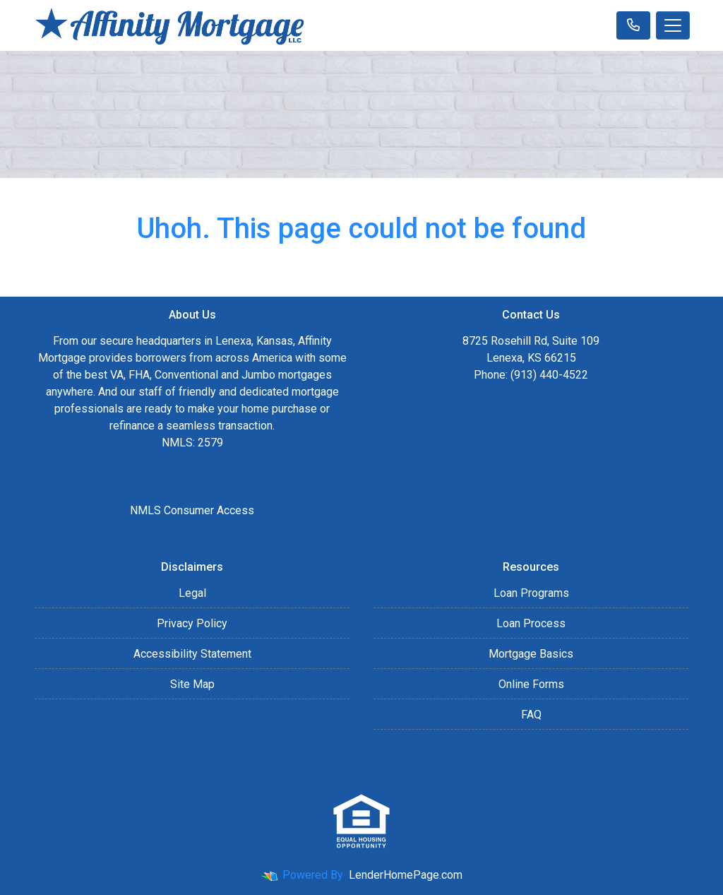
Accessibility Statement (192, 653)
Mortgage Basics (531, 653)
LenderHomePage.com (405, 875)
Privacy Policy (192, 623)
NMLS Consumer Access (192, 510)
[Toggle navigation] (673, 25)
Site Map (192, 684)
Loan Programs (531, 593)
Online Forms (531, 684)
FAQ (531, 714)
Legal (192, 593)
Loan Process (531, 623)
